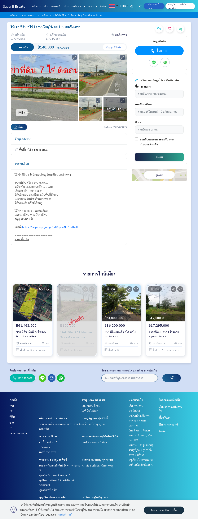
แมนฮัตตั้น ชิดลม (91, 405)
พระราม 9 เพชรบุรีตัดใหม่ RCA (100, 436)
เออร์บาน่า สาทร (47, 452)
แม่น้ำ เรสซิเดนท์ (48, 442)
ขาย (12, 405)
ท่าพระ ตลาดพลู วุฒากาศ (97, 459)
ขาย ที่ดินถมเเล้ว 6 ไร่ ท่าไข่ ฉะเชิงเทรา (120, 334)
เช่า (11, 410)
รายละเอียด (22, 163)
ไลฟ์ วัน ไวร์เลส (90, 410)
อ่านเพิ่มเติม (22, 239)
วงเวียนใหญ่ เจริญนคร (95, 497)
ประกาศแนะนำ (52, 6)
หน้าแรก (36, 6)
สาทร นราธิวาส (48, 436)
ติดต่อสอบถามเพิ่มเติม (23, 370)
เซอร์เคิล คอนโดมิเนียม (94, 442)
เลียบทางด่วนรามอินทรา (53, 418)
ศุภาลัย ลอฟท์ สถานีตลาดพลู (97, 465)
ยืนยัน (159, 157)
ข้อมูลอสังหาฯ (23, 139)
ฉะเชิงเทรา (46, 15)
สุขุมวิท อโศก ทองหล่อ (52, 497)
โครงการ (92, 6)
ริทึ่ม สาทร (44, 447)
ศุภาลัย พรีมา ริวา (48, 490)
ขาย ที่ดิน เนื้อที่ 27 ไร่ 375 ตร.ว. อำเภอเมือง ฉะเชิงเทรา (31, 334)
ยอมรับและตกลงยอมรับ (154, 139)
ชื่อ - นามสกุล (143, 86)
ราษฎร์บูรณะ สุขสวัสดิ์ (95, 418)
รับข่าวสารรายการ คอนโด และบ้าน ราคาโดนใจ (129, 370)
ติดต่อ (103, 6)
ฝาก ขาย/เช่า (153, 6)
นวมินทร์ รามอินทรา (139, 415)
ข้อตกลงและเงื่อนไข (169, 400)
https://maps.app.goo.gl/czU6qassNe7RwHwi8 (50, 227)
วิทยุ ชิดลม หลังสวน (93, 400)
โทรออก (159, 50)
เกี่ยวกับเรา (164, 417)
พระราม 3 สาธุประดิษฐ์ (53, 459)
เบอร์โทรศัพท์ (143, 104)
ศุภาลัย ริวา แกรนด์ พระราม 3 (54, 475)
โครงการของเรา (18, 433)
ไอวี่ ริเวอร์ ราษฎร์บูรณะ (94, 424)
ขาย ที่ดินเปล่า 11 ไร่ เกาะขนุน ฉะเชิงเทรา (164, 334)
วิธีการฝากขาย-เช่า (169, 424)
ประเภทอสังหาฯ (74, 6)
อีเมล (138, 122)
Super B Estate (14, 6)
